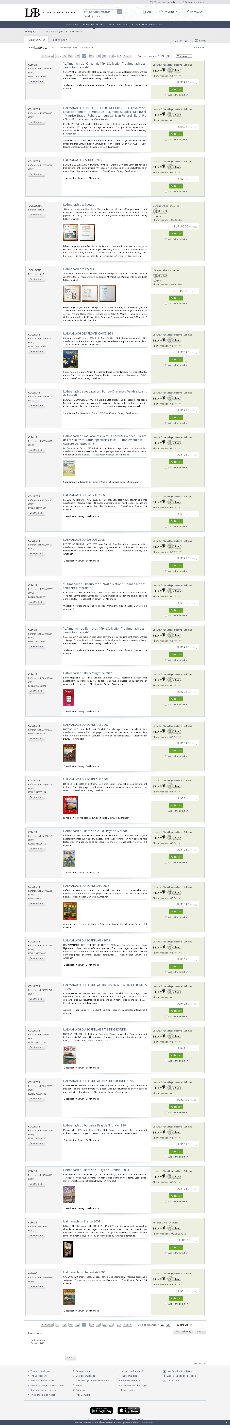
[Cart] (147, 11)
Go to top (199, 1363)
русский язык (125, 1419)
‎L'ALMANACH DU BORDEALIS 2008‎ (86, 779)
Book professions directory (147, 24)
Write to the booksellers (164, 2)
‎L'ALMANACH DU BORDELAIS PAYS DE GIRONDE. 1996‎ (98, 1081)
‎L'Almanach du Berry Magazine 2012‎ (87, 673)
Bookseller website (83, 1375)
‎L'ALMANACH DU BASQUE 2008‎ (84, 540)
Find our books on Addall (41, 1394)
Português (111, 1419)
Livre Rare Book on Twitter (178, 1371)
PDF (179, 40)
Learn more (147, 1422)
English (88, 1419)
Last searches (35, 1333)
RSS (188, 40)
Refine (199, 47)
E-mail (200, 40)
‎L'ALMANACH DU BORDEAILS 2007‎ (86, 725)
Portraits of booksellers (42, 1380)
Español (139, 1419)
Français (99, 1419)
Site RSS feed (171, 1380)
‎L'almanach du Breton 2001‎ (81, 1221)
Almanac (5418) (36, 39)
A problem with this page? (132, 1385)
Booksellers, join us (83, 1371)
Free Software (83, 1394)
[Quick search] (101, 11)
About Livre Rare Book (132, 1371)
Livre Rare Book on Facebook (179, 1375)
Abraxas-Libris (160, 1222)
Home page (72, 24)
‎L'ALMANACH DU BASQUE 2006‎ (84, 495)
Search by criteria (92, 16)
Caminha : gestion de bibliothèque (93, 1380)
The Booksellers (117, 24)
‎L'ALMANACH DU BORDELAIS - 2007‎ (86, 940)
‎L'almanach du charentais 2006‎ (84, 1272)
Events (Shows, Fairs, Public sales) (45, 1385)
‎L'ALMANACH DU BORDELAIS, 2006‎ (86, 886)
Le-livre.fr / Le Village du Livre (167, 64)
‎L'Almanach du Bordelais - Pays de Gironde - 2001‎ (96, 1170)
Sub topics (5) (60, 39)
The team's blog (127, 1375)
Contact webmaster (129, 1380)
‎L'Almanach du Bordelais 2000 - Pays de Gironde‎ (95, 831)
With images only (68, 47)
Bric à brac (81, 1389)
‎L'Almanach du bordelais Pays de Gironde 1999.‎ (95, 1125)
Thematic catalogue (53, 31)
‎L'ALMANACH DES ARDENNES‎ (82, 160)
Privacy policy (126, 1390)
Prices (79, 1385)
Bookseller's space (193, 2)
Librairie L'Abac (160, 205)
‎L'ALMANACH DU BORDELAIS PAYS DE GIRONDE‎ (94, 1029)
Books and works (93, 24)
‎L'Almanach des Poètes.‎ (79, 204)
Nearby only (85, 47)
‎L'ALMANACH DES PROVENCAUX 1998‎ (88, 333)
